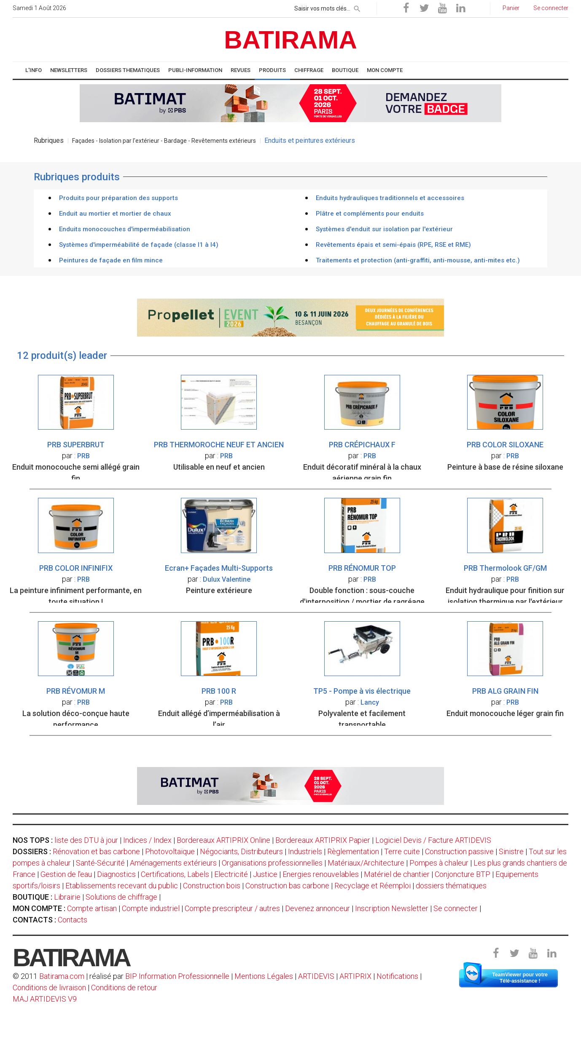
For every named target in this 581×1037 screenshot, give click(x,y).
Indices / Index (147, 840)
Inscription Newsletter (391, 908)
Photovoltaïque (170, 851)
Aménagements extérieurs (173, 862)
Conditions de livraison (49, 987)
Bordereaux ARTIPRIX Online (223, 840)
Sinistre (511, 851)
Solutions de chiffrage (121, 897)
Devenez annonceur (317, 908)
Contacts (72, 919)
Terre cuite (402, 851)
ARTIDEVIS (316, 976)
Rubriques (49, 140)
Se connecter (455, 908)
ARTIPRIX (355, 976)
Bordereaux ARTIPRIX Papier (322, 840)
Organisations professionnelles (272, 862)
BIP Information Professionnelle (177, 976)
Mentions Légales (263, 976)
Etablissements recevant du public (121, 885)
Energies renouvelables (320, 874)
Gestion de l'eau (66, 874)
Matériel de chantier (397, 874)
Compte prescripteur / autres (232, 908)
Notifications (398, 976)
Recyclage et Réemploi (372, 885)
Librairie (67, 897)
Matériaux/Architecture (366, 862)
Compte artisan (92, 908)
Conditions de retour (124, 987)
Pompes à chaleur (438, 862)
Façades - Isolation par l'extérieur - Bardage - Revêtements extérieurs (164, 140)
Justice (265, 874)
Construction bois (211, 885)
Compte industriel (151, 908)
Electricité (231, 874)
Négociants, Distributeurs (241, 851)
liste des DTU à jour (86, 840)
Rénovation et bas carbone (96, 851)
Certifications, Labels (175, 874)
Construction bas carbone (287, 885)
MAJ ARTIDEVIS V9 (45, 998)
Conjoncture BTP (462, 874)
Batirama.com (61, 976)
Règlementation (353, 851)
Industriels (305, 851)
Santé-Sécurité (100, 862)
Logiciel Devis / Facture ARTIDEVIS (433, 840)
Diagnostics (116, 874)
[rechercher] (357, 7)
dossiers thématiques (451, 885)
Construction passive (459, 851)
